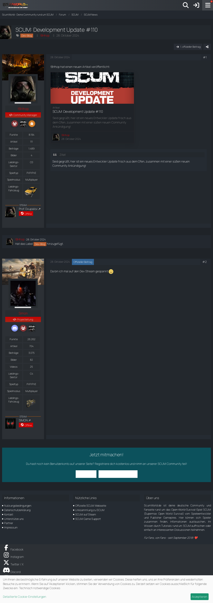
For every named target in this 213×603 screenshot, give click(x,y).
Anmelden (86, 474)
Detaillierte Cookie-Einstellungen (24, 597)
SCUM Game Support (88, 519)
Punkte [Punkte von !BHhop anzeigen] (14, 134)
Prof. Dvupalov (28, 209)
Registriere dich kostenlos (112, 464)
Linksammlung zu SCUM (89, 510)
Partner (8, 523)
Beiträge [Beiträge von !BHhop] (13, 148)
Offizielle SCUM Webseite (90, 505)
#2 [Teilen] (204, 262)
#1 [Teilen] (205, 57)
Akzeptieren (199, 597)
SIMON (23, 420)
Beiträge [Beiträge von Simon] (13, 353)
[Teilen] (207, 47)
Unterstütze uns (14, 519)
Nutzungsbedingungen (17, 505)
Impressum (11, 527)
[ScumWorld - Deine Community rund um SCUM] (16, 5)
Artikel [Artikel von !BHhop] (13, 141)
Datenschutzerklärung (17, 510)
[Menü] (208, 5)
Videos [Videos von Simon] (13, 366)
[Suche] (186, 5)
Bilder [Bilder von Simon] (14, 360)
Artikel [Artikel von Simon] (13, 346)
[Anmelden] (196, 5)
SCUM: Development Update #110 (78, 111)
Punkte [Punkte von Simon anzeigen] (14, 339)
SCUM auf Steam (85, 514)
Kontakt (8, 514)
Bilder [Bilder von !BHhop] (14, 155)
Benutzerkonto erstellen (118, 474)
